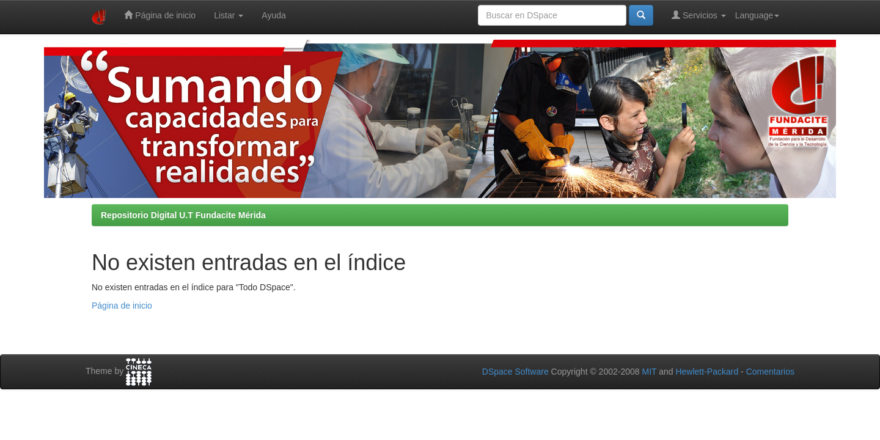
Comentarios (770, 371)
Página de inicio (160, 15)
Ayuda (273, 15)
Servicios (699, 15)
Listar (228, 15)
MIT (649, 371)
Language (757, 15)
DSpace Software (515, 371)
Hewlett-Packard (706, 371)
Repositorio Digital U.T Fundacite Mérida (183, 215)
